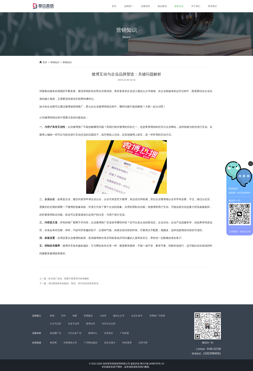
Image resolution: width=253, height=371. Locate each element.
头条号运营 (73, 323)
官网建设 (88, 315)
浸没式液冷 (109, 342)
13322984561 (212, 353)
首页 (114, 6)
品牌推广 (128, 6)
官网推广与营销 (157, 315)
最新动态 (178, 6)
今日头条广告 (74, 333)
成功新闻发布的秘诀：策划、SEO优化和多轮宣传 (73, 283)
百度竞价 (108, 333)
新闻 (52, 315)
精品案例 (162, 6)
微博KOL (92, 333)
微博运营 (90, 323)
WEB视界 (127, 342)
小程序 (103, 315)
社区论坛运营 (108, 323)
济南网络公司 (70, 342)
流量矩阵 (145, 6)
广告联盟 (124, 333)
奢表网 (53, 342)
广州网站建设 (90, 342)
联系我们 (212, 6)
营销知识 (54, 62)
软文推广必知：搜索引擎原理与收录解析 (68, 278)
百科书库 (143, 342)
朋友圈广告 (55, 333)
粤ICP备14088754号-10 (152, 363)
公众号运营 (55, 323)
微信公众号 (118, 315)
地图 (74, 315)
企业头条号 (136, 315)
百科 (63, 315)
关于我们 (195, 6)
